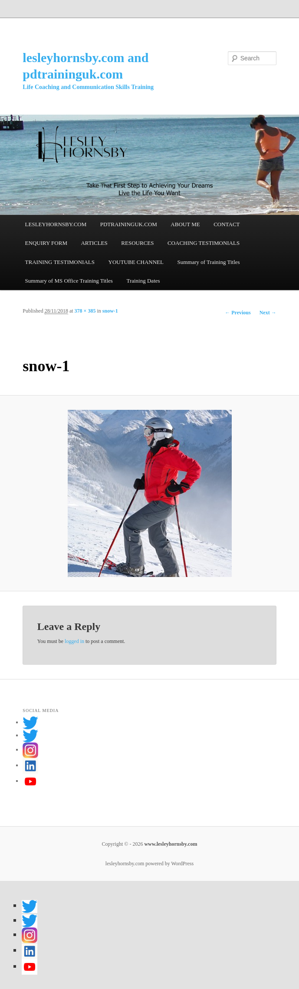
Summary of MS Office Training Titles (69, 280)
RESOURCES (137, 243)
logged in (74, 641)
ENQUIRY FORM (46, 243)
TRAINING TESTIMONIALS (60, 262)
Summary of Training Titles (208, 262)
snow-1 (110, 311)
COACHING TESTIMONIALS (204, 243)
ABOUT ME (185, 224)
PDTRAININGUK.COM (128, 224)
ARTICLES (94, 243)
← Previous (237, 313)
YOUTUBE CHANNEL (136, 262)
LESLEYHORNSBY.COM (56, 224)
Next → (268, 313)
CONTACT (227, 224)
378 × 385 (85, 311)
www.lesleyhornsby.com (170, 844)
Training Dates (143, 280)
